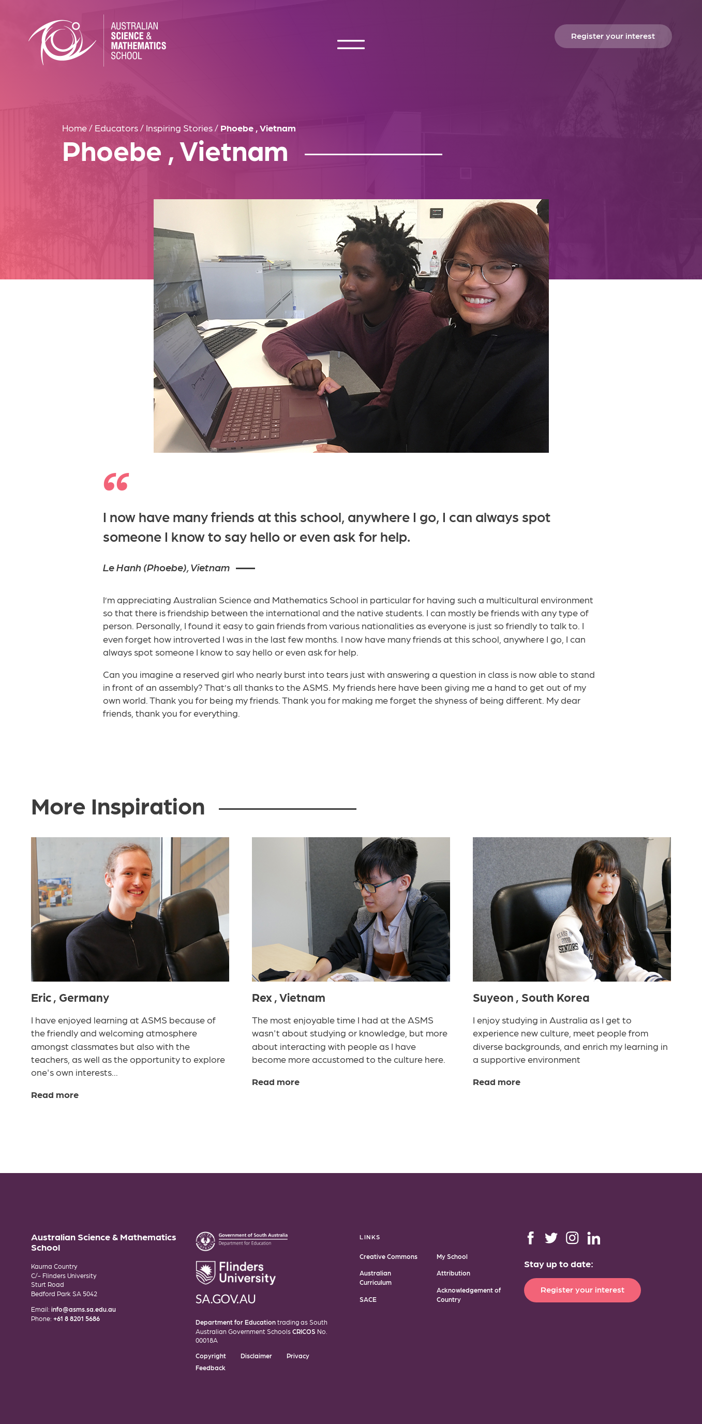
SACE (368, 1299)
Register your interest (613, 35)
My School (452, 1256)
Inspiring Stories (179, 127)
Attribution (453, 1273)
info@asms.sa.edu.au (83, 1309)
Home (74, 127)
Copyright (211, 1355)
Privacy (298, 1355)
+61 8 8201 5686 (76, 1318)
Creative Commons (388, 1256)
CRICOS (304, 1331)
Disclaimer (256, 1355)
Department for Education (236, 1322)
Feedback (211, 1367)
